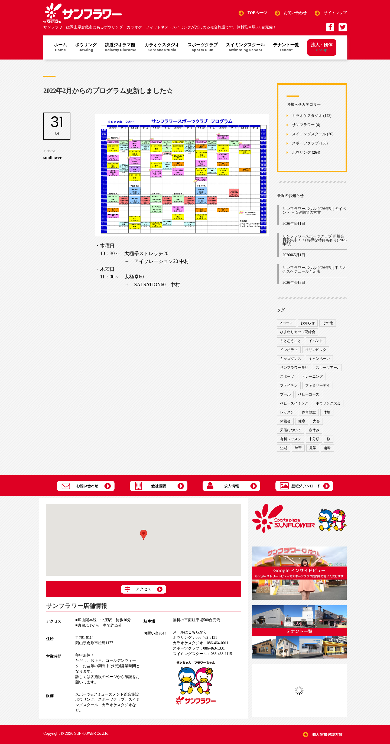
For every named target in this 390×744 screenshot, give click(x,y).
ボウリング (86, 47)
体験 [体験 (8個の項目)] (326, 412)
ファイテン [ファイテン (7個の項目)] (289, 385)
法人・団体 (322, 47)
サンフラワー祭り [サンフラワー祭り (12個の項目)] (294, 368)
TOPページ (257, 13)
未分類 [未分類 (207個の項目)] (314, 439)
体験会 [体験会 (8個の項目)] (285, 421)
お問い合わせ (295, 13)
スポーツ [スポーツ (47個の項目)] (287, 376)
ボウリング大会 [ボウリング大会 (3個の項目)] (328, 403)
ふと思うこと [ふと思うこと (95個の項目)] (290, 341)
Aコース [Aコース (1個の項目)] (286, 323)
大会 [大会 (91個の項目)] (316, 421)
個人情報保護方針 (327, 734)
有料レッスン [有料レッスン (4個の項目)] (290, 439)
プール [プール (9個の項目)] (285, 394)
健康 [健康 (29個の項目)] (301, 421)
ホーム (60, 47)
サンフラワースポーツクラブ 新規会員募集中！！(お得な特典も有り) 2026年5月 (314, 240)
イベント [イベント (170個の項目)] (316, 341)
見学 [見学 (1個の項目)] (312, 448)
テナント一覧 (286, 47)
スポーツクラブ (202, 47)
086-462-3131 (195, 638)
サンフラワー (303, 125)
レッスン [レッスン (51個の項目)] (287, 412)
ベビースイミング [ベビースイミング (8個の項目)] (294, 403)
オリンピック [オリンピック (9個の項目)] (315, 350)
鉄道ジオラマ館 (120, 47)
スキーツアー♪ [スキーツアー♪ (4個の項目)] (327, 368)
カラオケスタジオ (162, 47)
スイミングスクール (245, 47)
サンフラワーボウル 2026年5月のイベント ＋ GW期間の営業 (314, 211)
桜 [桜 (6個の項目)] (328, 439)
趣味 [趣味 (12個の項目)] (327, 448)
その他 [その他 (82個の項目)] (327, 323)
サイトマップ (335, 13)
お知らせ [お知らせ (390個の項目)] (308, 323)
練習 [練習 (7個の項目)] (298, 448)
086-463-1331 (199, 648)
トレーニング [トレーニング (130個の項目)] (312, 376)
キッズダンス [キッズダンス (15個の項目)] (290, 359)
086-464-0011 (200, 643)
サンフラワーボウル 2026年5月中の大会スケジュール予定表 (314, 270)
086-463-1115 (202, 654)
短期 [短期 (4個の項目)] (283, 448)
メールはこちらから (190, 632)
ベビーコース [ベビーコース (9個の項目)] (308, 394)
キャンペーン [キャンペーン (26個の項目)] (319, 359)
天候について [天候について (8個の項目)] (290, 430)
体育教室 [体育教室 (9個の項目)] (309, 412)
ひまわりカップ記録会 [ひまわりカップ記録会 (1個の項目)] (297, 332)
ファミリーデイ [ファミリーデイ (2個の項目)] (317, 385)
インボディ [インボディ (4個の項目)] (289, 350)
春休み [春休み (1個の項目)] (314, 430)
